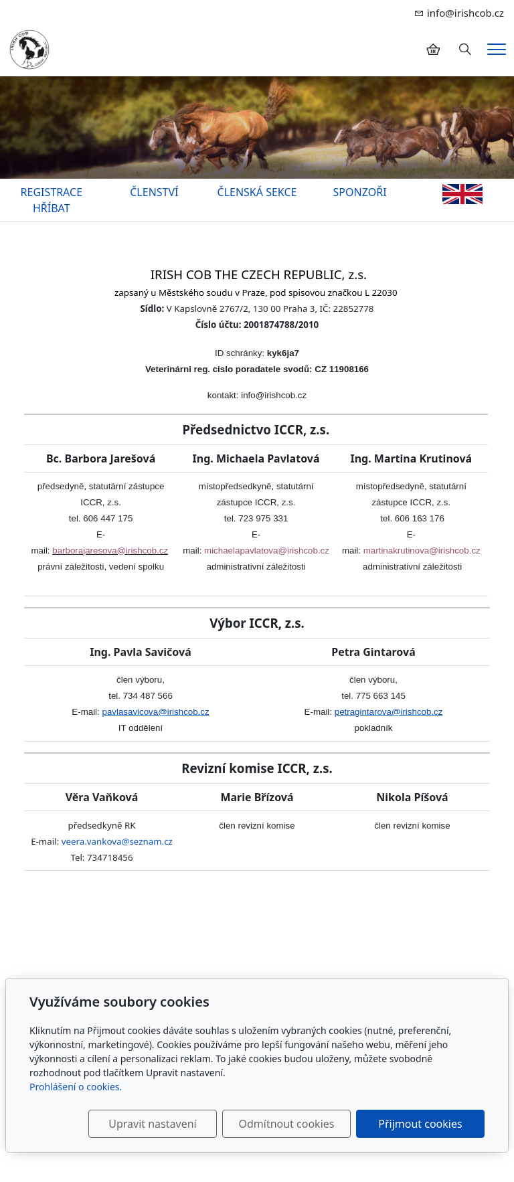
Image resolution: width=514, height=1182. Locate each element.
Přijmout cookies (420, 1123)
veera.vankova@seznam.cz (117, 841)
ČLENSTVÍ (154, 192)
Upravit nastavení (152, 1123)
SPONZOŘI (360, 192)
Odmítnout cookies (286, 1123)
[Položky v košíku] (433, 49)
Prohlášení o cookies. (75, 1086)
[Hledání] (465, 49)
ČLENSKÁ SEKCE (257, 192)
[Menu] (496, 49)
